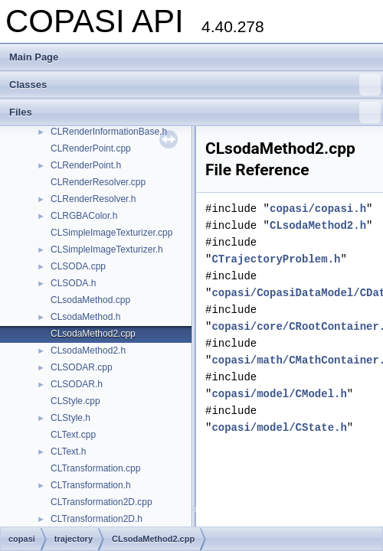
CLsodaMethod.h (85, 316)
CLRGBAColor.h (84, 215)
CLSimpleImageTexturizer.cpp (111, 232)
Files (195, 112)
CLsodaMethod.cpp (90, 300)
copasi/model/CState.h (278, 427)
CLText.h (68, 451)
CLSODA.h (73, 283)
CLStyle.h (70, 417)
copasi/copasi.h (318, 208)
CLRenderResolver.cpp (98, 182)
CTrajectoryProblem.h (275, 259)
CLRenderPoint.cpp (91, 148)
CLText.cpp (73, 434)
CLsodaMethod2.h (88, 350)
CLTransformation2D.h (96, 519)
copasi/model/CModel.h (278, 393)
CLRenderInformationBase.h (109, 131)
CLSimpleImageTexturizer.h (107, 249)
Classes (195, 85)
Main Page (33, 57)
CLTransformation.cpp (95, 468)
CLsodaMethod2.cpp (93, 333)
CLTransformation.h (91, 485)
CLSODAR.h (77, 384)
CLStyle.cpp (75, 401)
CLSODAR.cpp (82, 367)
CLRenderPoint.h (86, 165)
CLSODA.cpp (78, 266)
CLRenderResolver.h (93, 199)
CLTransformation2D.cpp (101, 502)
